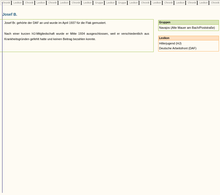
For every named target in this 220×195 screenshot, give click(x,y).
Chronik (6, 2)
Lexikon (17, 2)
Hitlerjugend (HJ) (170, 43)
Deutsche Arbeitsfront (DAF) (177, 48)
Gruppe (99, 2)
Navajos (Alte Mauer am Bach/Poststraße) (187, 27)
